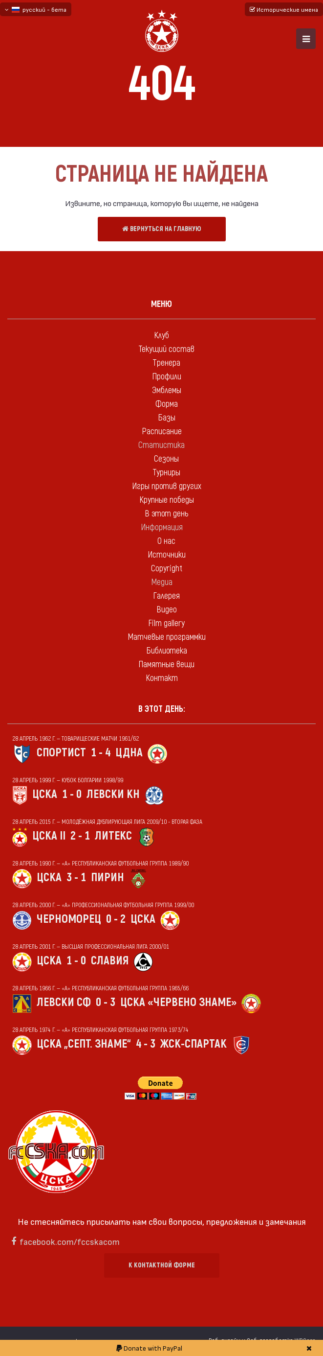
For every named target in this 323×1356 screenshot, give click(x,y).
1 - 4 (100, 753)
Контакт (162, 678)
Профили (166, 376)
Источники (167, 555)
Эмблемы (166, 390)
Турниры (166, 472)
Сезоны (166, 459)
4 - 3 (145, 1044)
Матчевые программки (167, 637)
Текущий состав (166, 349)
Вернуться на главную (161, 229)
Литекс (113, 836)
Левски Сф (64, 1002)
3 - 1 (76, 877)
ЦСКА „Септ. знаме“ (84, 1044)
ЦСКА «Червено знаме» (178, 1002)
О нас (166, 541)
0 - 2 (116, 919)
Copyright (166, 568)
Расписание (162, 431)
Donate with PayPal (149, 1348)
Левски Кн (113, 794)
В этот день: (161, 709)
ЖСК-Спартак (193, 1044)
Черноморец (69, 919)
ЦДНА (129, 753)
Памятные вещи (166, 664)
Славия (110, 961)
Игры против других (166, 486)
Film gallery (166, 623)
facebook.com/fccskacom (70, 1241)
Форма (166, 404)
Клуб (161, 335)
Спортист (61, 753)
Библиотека (166, 650)
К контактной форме (162, 1265)
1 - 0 (72, 794)
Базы (166, 417)
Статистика (161, 445)
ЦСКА (44, 794)
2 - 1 (80, 836)
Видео (166, 609)
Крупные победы (166, 500)
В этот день (166, 513)
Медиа (161, 582)
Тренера (166, 363)
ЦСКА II (48, 836)
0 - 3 (105, 1002)
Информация (162, 527)
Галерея (166, 596)
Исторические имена (284, 9)
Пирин (107, 877)
